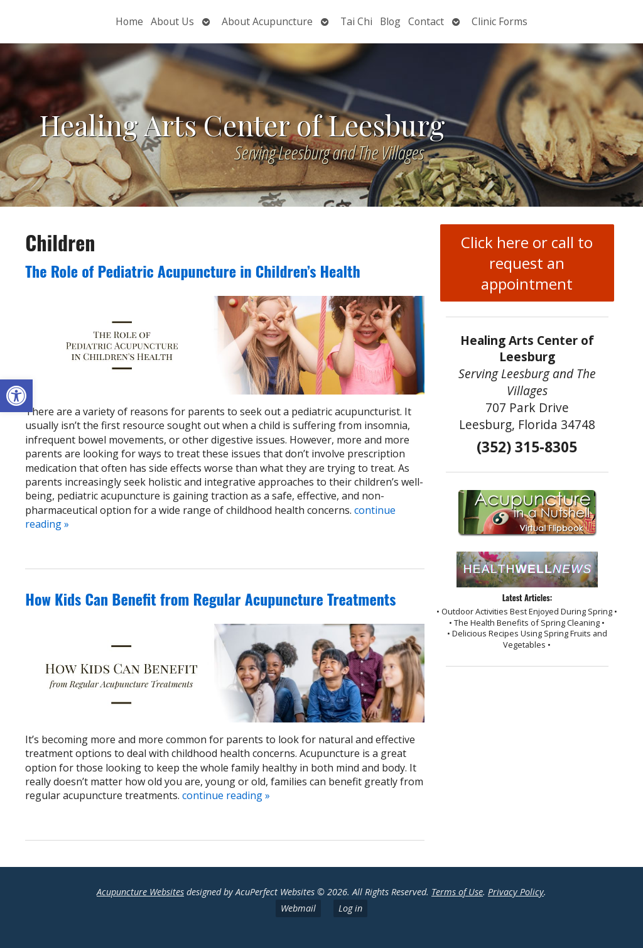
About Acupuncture (267, 21)
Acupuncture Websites (140, 892)
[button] (16, 395)
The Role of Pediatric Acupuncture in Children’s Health (192, 270)
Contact (426, 21)
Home (129, 21)
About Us (172, 21)
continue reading (226, 795)
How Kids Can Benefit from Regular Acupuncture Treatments (210, 598)
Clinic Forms (499, 21)
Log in (350, 908)
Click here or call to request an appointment (527, 263)
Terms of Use (457, 892)
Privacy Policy (516, 892)
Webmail (298, 908)
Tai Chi (356, 21)
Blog (390, 21)
